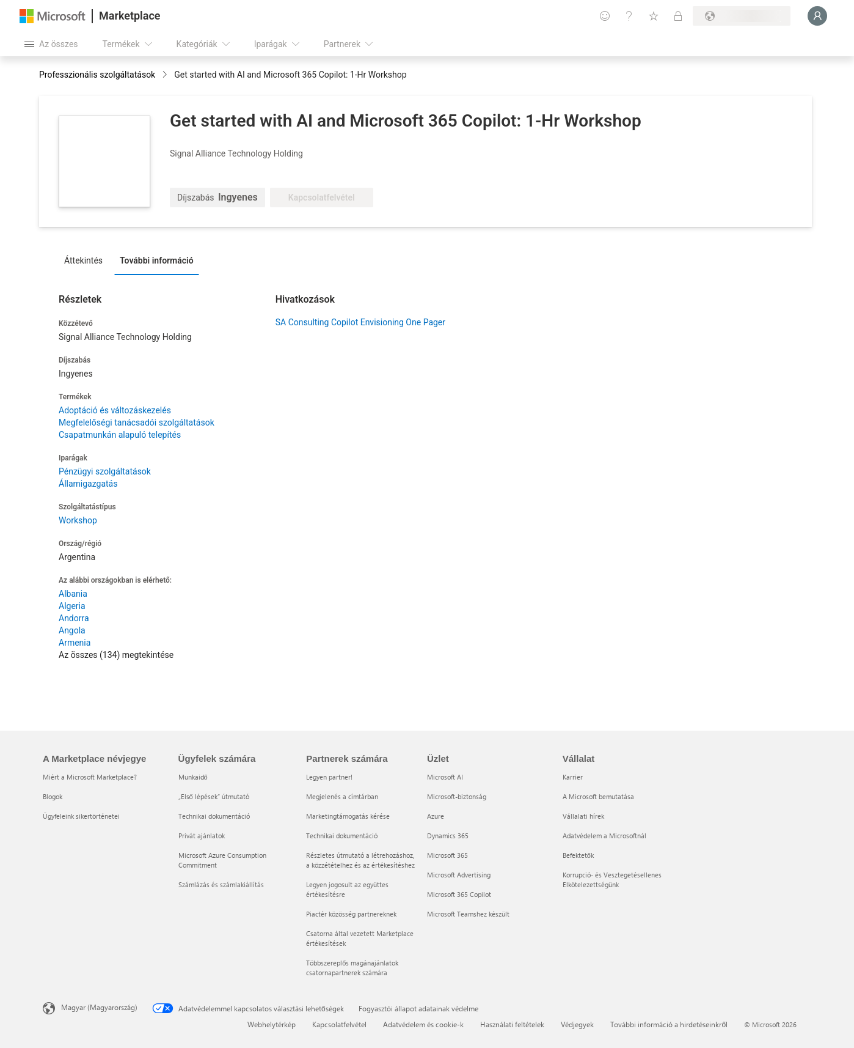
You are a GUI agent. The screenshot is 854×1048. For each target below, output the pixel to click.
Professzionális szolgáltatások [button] (97, 74)
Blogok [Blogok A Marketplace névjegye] (52, 796)
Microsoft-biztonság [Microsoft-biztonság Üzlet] (456, 796)
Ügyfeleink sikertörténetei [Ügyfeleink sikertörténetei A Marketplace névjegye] (81, 816)
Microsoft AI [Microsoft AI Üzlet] (445, 776)
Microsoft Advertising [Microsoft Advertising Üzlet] (459, 874)
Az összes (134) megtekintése (116, 655)
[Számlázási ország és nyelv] (741, 16)
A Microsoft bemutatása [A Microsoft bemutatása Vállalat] (598, 796)
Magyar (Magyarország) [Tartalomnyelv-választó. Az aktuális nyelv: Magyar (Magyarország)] (99, 1007)
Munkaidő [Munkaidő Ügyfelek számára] (193, 776)
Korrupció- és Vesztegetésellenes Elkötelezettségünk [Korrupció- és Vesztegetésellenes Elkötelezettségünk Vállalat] (612, 879)
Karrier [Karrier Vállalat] (573, 776)
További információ (157, 260)
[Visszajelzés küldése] (605, 16)
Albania (73, 594)
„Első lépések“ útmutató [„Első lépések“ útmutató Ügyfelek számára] (213, 796)
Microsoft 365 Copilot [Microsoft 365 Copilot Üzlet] (459, 894)
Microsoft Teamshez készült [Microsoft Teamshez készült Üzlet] (468, 913)
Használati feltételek (512, 1024)
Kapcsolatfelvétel (339, 1024)
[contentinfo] (165, 75)
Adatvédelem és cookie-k (423, 1024)
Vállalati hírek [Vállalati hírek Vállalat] (583, 816)
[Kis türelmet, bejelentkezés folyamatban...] (817, 16)
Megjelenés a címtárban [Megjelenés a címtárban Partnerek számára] (342, 796)
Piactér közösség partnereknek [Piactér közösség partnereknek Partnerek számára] (351, 913)
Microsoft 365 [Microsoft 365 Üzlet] (447, 855)
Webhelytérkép (271, 1024)
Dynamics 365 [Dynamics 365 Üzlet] (448, 835)
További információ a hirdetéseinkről (669, 1024)
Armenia (74, 643)
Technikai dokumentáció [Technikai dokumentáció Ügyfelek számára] (214, 816)
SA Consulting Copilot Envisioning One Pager (360, 322)
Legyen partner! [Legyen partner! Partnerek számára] (329, 776)
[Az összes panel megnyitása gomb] (51, 44)
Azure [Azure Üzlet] (435, 816)
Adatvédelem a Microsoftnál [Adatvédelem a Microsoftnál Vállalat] (604, 835)
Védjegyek (577, 1024)
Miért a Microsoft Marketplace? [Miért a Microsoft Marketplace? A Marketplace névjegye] (90, 776)
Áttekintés (83, 260)
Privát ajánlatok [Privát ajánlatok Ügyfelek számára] (201, 835)
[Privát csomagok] (678, 16)
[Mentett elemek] (653, 16)
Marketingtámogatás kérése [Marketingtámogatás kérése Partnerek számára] (348, 816)
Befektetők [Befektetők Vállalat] (578, 855)
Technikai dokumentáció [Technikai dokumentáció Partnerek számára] (342, 835)
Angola (72, 630)
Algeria (72, 606)
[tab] (86, 259)
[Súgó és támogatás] (629, 16)
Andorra (74, 618)
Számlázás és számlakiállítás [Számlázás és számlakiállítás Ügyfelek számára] (221, 884)
